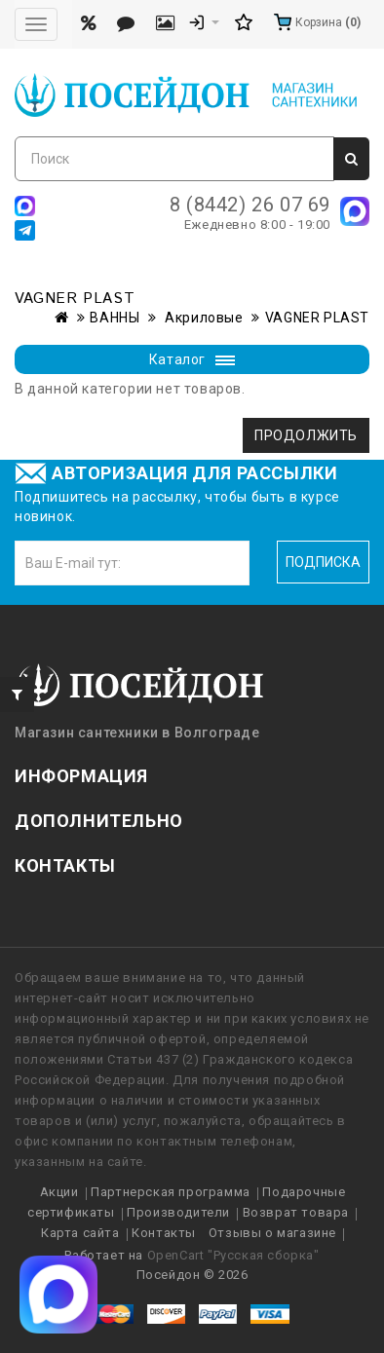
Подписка (323, 562)
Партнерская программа (170, 1191)
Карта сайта (80, 1232)
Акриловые (203, 317)
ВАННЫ (114, 317)
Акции (59, 1191)
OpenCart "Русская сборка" (233, 1255)
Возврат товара (296, 1212)
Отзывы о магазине (272, 1232)
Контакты (164, 1232)
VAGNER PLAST (317, 317)
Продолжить (306, 435)
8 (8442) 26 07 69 (250, 204)
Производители (178, 1212)
